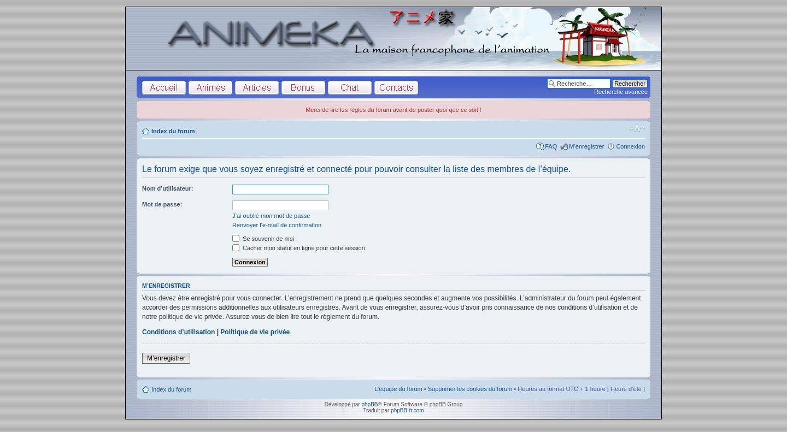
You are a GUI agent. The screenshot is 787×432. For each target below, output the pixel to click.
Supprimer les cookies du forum (470, 389)
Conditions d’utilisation (178, 332)
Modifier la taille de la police (637, 129)
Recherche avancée (621, 91)
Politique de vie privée (255, 332)
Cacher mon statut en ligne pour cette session (298, 248)
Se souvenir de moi (263, 238)
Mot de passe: (162, 204)
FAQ (551, 146)
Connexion (630, 146)
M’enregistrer (586, 146)
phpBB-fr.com (407, 410)
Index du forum (173, 131)
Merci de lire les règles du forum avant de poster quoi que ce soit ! (393, 109)
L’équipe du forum (398, 389)
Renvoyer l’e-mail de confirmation (276, 225)
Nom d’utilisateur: (167, 188)
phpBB (369, 404)
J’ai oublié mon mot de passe (271, 215)
